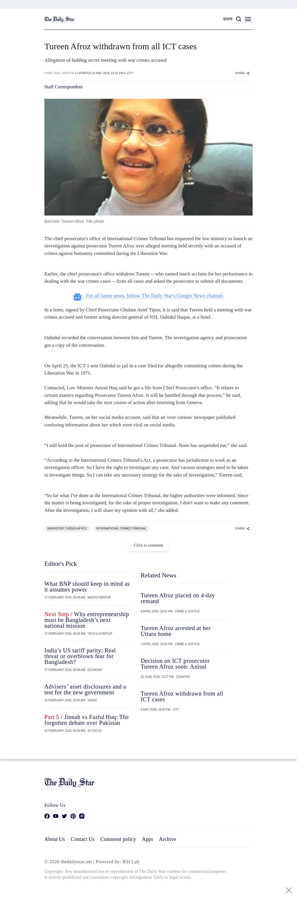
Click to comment (148, 545)
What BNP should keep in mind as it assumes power (87, 587)
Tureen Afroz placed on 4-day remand (178, 598)
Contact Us (83, 839)
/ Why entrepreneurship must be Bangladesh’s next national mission (86, 620)
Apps (147, 839)
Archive (167, 839)
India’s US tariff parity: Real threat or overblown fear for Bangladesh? (80, 656)
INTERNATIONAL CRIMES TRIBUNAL (121, 528)
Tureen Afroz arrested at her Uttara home (176, 631)
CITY (130, 73)
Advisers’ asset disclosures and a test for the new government (85, 689)
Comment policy (118, 839)
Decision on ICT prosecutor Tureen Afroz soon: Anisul (175, 664)
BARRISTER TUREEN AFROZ (67, 528)
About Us (54, 839)
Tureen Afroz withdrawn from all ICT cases (182, 696)
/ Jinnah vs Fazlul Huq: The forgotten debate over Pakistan (86, 720)
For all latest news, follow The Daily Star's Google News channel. (148, 296)
